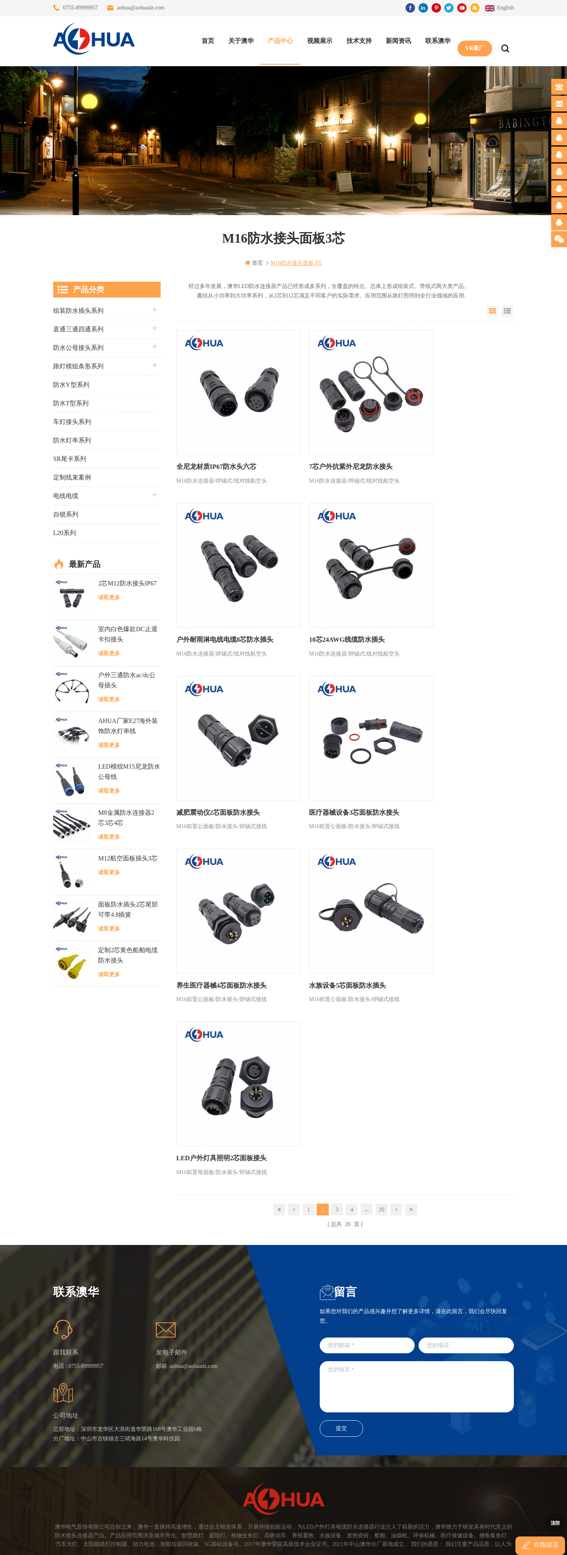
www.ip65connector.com (351, 1542)
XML (156, 1465)
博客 (155, 1436)
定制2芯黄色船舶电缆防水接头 (128, 954)
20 (381, 802)
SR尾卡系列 (69, 458)
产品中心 (278, 39)
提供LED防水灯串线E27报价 (241, 1422)
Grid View (492, 311)
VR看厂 (472, 40)
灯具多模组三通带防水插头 (241, 1408)
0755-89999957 (80, 8)
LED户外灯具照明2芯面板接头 (445, 752)
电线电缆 (65, 495)
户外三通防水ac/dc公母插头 (127, 679)
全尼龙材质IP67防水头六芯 (214, 446)
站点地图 (161, 1450)
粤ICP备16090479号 (350, 1531)
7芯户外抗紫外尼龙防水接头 (328, 446)
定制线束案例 (72, 477)
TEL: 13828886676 (478, 1471)
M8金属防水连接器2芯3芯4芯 (126, 817)
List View (507, 311)
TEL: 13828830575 (406, 1471)
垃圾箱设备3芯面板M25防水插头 (241, 1450)
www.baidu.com (300, 1542)
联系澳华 (435, 39)
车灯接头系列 (72, 421)
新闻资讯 (396, 39)
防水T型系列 (71, 402)
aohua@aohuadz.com (141, 8)
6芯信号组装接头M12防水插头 (241, 1436)
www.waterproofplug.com (248, 1542)
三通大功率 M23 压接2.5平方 (241, 1394)
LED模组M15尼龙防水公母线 (129, 771)
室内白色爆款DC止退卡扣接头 (127, 634)
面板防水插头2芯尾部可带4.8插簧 (128, 909)
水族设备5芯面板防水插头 (325, 752)
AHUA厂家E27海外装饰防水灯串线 (128, 725)
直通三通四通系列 (78, 328)
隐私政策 (161, 1479)
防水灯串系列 (72, 440)
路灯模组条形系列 (78, 365)
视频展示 (317, 39)
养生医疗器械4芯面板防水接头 (218, 752)
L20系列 (64, 532)
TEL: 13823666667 (335, 1471)
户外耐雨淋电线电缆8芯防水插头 (448, 446)
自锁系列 (65, 514)
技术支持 (357, 39)
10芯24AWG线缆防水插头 (212, 599)
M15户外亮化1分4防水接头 (241, 1493)
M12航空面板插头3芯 (127, 858)
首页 (206, 39)
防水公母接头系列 (78, 347)
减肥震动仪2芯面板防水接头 (328, 599)
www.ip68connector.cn (409, 1542)
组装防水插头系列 (78, 310)
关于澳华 (239, 39)
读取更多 (109, 597)
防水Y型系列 (71, 384)
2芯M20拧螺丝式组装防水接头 (241, 1465)
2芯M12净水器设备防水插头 (241, 1479)
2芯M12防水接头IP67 (127, 583)
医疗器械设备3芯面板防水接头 (444, 599)
